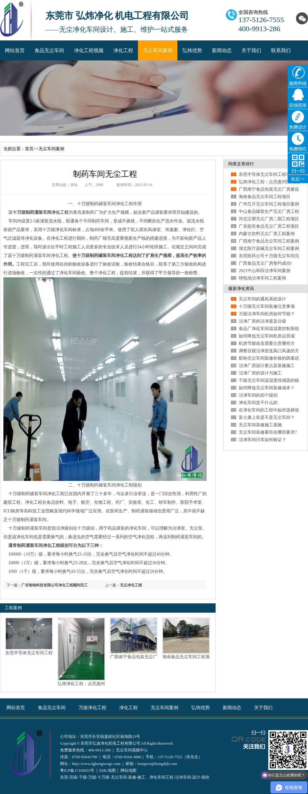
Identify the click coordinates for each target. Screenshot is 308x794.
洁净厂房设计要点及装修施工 (267, 365)
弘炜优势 (192, 50)
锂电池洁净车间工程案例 (262, 278)
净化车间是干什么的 (258, 402)
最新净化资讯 (241, 288)
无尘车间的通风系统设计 (262, 299)
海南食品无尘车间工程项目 (264, 196)
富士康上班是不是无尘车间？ (267, 417)
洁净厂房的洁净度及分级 (262, 321)
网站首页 (15, 50)
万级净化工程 (92, 707)
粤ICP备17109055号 (77, 770)
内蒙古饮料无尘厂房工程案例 (267, 233)
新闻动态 (222, 50)
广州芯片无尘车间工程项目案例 (269, 204)
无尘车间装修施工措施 (260, 425)
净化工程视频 (88, 50)
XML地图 (107, 770)
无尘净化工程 (131, 585)
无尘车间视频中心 (132, 750)
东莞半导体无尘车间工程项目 (267, 174)
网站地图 (128, 770)
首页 (29, 149)
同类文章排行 (241, 164)
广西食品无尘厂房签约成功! (265, 263)
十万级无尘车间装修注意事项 (267, 306)
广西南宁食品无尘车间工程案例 (269, 241)
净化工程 (123, 50)
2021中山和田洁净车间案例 (264, 270)
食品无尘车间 (49, 50)
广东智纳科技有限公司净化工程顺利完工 (54, 585)
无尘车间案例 (157, 50)
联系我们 (281, 50)
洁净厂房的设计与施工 (260, 373)
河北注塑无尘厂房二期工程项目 (269, 219)
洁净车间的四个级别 (258, 395)
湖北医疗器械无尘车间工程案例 (269, 248)
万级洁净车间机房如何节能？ (267, 314)
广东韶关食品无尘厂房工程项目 (269, 226)
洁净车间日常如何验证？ (262, 439)
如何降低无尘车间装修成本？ (267, 388)
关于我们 (251, 50)
